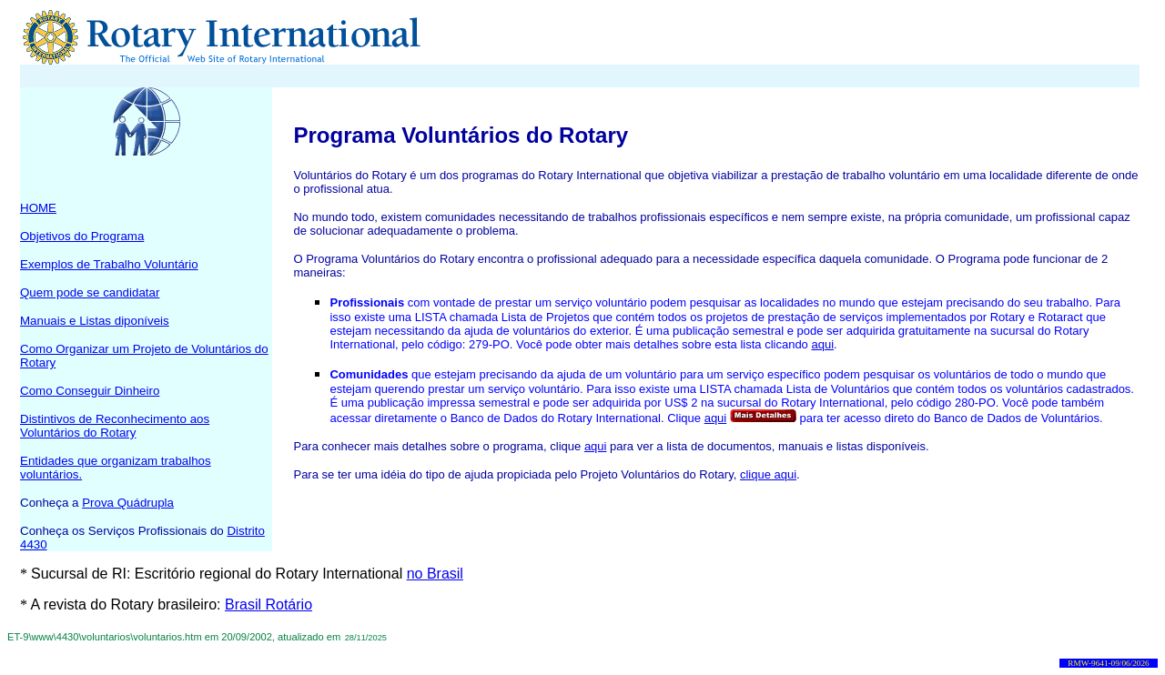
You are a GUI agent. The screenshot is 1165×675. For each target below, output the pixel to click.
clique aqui (768, 474)
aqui (822, 344)
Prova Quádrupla (128, 502)
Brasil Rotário (268, 604)
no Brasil (435, 573)
